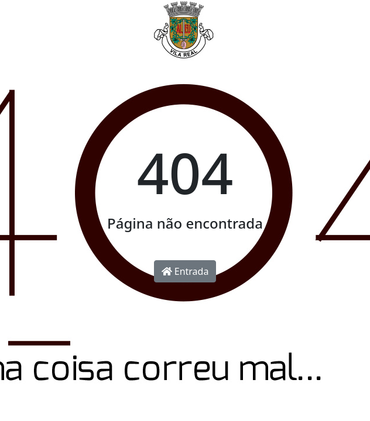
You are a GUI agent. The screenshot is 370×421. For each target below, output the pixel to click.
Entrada (185, 271)
